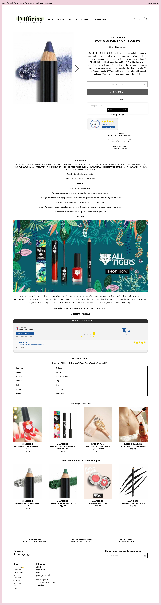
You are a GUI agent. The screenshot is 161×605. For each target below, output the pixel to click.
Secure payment (42, 580)
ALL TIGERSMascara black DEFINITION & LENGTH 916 (62, 446)
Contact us (40, 585)
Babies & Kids (100, 19)
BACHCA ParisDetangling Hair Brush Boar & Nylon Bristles (97, 446)
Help (38, 572)
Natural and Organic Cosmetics (43, 576)
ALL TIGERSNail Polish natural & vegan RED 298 (27, 446)
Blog (15, 588)
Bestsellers (17, 570)
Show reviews (108, 127)
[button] (77, 68)
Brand (54, 363)
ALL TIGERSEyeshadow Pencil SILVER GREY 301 (27, 503)
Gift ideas (16, 580)
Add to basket (117, 92)
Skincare (60, 19)
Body (70, 19)
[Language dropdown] (153, 3)
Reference (73, 363)
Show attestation (25, 333)
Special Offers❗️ (19, 572)
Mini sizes (16, 575)
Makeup (86, 19)
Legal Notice (40, 570)
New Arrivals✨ (18, 567)
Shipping (39, 567)
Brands (50, 19)
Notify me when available (117, 110)
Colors (15, 586)
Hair (78, 19)
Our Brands (17, 583)
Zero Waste (17, 578)
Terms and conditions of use (46, 582)
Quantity (116, 84)
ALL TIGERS (117, 37)
